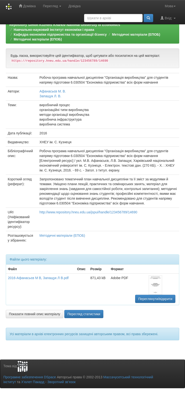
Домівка (27, 6)
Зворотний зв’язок (61, 382)
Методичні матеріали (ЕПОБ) (136, 34)
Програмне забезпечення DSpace (29, 377)
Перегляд (52, 6)
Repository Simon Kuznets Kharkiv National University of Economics (64, 25)
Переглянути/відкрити (155, 299)
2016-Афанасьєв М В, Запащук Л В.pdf (38, 278)
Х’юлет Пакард (32, 382)
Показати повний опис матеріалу (34, 314)
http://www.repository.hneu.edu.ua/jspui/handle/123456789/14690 (88, 212)
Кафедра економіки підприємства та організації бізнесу (60, 34)
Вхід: (168, 18)
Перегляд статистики (83, 314)
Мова (170, 6)
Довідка (74, 6)
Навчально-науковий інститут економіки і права (54, 30)
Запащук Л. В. (50, 96)
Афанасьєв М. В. (53, 91)
